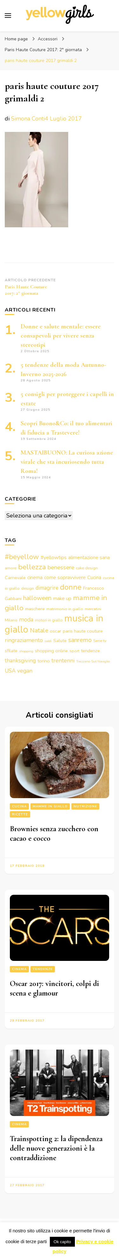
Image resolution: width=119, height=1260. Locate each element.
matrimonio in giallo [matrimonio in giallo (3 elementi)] (64, 609)
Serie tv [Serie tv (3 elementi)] (100, 640)
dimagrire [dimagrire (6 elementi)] (47, 588)
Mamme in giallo (50, 806)
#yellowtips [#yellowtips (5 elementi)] (54, 557)
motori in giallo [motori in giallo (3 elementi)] (49, 620)
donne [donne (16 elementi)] (71, 587)
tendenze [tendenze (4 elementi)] (90, 650)
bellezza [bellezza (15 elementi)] (32, 567)
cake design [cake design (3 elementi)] (87, 568)
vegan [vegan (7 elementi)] (24, 671)
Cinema (19, 969)
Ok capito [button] (62, 1241)
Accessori (47, 39)
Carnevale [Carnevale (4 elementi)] (15, 577)
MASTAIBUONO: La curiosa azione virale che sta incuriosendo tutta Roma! (67, 462)
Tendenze (43, 969)
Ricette (20, 814)
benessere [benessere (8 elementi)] (61, 567)
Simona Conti (28, 118)
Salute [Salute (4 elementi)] (60, 640)
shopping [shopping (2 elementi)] (26, 651)
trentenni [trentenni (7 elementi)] (63, 660)
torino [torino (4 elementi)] (43, 661)
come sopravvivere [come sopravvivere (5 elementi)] (65, 577)
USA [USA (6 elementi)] (10, 671)
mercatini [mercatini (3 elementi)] (93, 609)
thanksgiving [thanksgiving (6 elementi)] (20, 660)
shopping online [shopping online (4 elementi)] (51, 650)
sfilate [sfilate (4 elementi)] (11, 650)
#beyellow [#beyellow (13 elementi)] (22, 557)
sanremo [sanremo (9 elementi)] (80, 640)
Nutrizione (85, 806)
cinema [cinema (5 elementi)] (35, 577)
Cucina (19, 806)
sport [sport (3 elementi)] (74, 651)
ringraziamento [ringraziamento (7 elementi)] (24, 640)
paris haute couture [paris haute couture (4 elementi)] (83, 631)
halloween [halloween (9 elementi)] (37, 598)
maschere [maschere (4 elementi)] (35, 609)
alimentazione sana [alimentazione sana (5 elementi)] (89, 557)
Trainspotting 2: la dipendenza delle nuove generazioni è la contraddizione (56, 1148)
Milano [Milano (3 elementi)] (11, 620)
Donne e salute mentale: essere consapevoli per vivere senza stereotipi (61, 336)
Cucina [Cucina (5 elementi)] (94, 577)
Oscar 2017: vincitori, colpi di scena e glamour (54, 988)
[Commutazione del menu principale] (8, 15)
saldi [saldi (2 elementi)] (48, 641)
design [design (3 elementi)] (27, 588)
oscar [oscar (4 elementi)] (55, 631)
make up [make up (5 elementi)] (62, 598)
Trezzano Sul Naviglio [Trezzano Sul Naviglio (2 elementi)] (93, 661)
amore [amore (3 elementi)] (11, 568)
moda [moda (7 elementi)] (26, 619)
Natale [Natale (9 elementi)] (39, 630)
